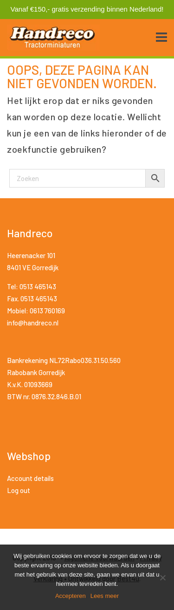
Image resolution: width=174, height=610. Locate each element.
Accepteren (70, 595)
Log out (18, 490)
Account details (30, 478)
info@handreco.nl (32, 322)
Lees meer (104, 595)
